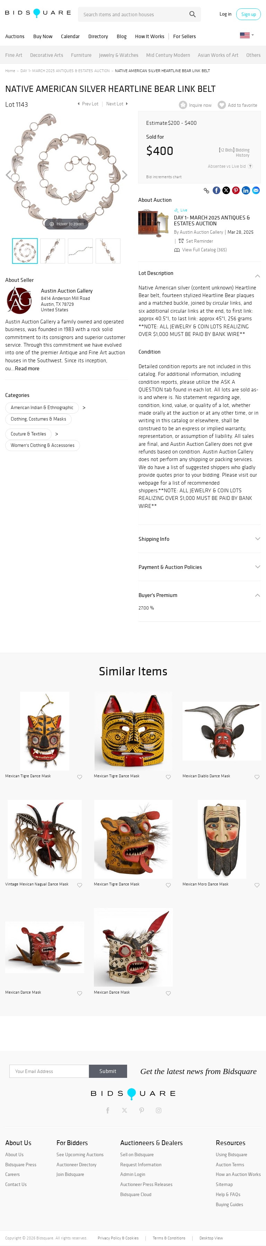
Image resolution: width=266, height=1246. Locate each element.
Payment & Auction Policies (170, 567)
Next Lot (117, 104)
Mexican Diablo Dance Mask (206, 775)
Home (10, 70)
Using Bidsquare (231, 1154)
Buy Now (42, 36)
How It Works (150, 36)
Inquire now (200, 105)
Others (253, 55)
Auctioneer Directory (76, 1164)
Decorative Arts (46, 55)
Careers (12, 1174)
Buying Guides (229, 1204)
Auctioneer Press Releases (146, 1184)
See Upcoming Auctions (80, 1154)
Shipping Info (154, 539)
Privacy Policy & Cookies (118, 1238)
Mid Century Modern (168, 55)
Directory (98, 36)
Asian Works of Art (218, 55)
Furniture (81, 55)
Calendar (70, 36)
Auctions (15, 36)
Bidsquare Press (20, 1164)
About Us (14, 1154)
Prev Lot (87, 104)
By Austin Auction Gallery (198, 232)
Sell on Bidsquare (137, 1154)
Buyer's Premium (158, 595)
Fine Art (14, 55)
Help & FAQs (228, 1194)
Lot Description (156, 273)
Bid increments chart (163, 177)
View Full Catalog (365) (200, 250)
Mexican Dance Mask (23, 992)
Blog (121, 36)
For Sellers (184, 36)
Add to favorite (242, 105)
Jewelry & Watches (119, 55)
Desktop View (211, 1238)
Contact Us (16, 1184)
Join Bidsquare (70, 1174)
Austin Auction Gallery (66, 290)
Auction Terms (230, 1164)
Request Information (140, 1164)
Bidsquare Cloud (135, 1194)
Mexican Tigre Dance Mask (28, 775)
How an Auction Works (238, 1174)
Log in (225, 14)
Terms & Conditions (169, 1238)
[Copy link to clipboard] (206, 191)
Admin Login (132, 1174)
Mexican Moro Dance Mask (206, 884)
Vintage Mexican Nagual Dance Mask (37, 884)
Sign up (248, 14)
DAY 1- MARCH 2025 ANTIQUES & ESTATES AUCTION (65, 70)
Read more (27, 368)
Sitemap (224, 1184)
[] (234, 152)
